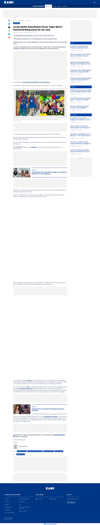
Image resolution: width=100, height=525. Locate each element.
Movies (54, 6)
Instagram (34, 147)
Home (14, 20)
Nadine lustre (20, 454)
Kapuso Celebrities (48, 451)
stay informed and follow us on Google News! (36, 82)
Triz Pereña (28, 32)
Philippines (73, 146)
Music (59, 6)
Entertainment (38, 6)
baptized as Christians (51, 417)
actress (29, 381)
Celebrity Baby (59, 451)
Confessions (73, 122)
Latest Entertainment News (35, 451)
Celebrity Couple (22, 451)
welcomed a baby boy (26, 389)
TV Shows (64, 6)
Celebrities (48, 6)
